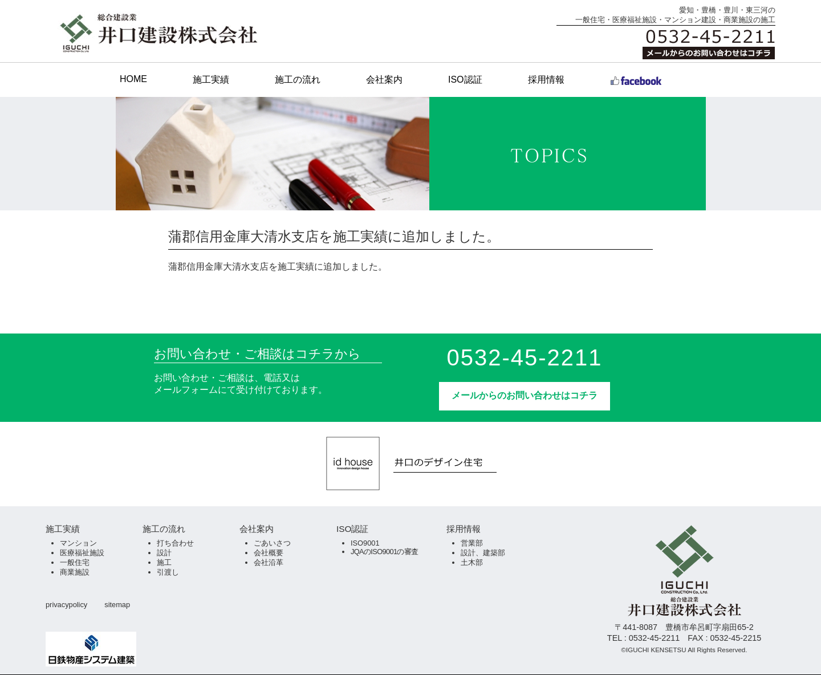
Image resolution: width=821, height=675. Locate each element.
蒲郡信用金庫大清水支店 (218, 266)
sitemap (117, 604)
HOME (133, 79)
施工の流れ (297, 79)
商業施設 (75, 572)
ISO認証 (465, 79)
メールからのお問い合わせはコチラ (525, 395)
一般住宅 (75, 562)
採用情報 (546, 79)
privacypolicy (66, 604)
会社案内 (384, 79)
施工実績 (211, 79)
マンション (78, 543)
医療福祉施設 (82, 552)
